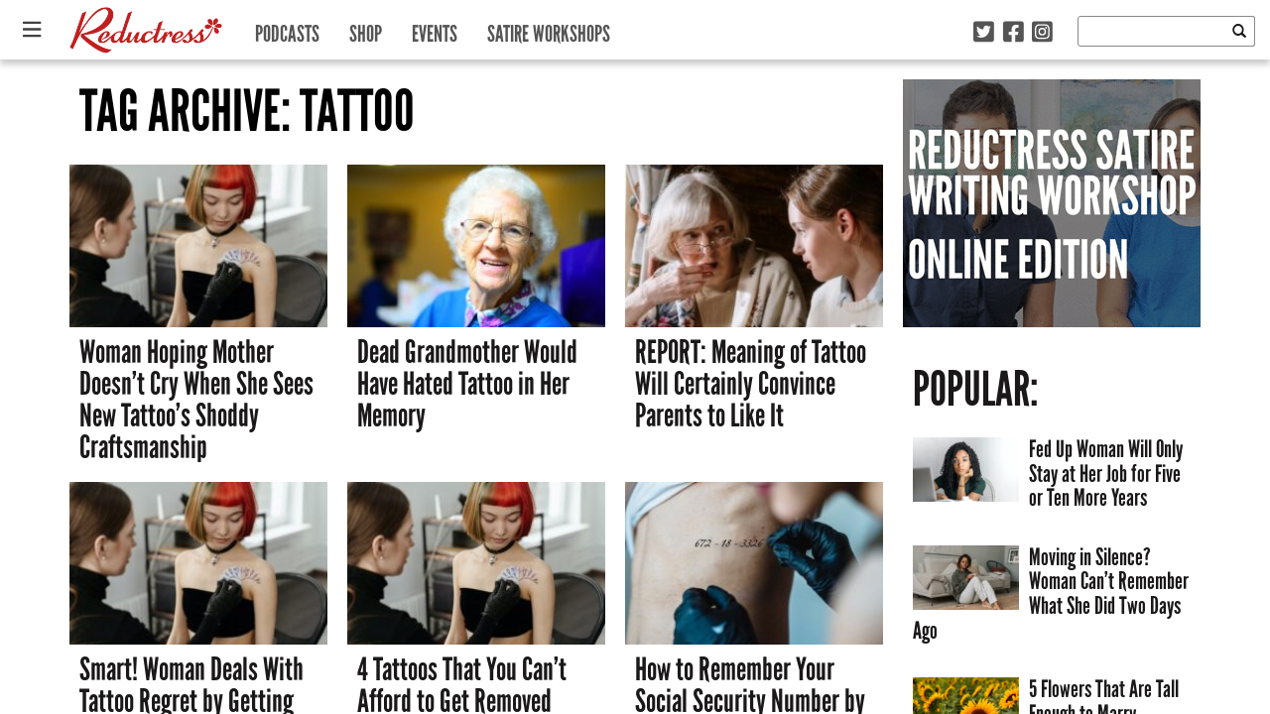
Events (434, 29)
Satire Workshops (548, 29)
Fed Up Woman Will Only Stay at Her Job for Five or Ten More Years (1106, 473)
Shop (365, 29)
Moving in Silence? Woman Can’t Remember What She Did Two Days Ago (1051, 593)
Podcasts (287, 29)
